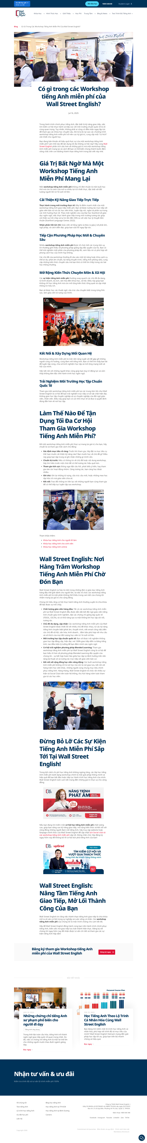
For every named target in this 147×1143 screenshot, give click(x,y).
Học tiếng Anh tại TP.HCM (56, 1107)
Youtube (109, 1118)
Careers (49, 1115)
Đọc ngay (28, 1049)
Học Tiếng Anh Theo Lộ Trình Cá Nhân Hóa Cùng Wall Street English (106, 1020)
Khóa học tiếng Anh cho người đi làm (60, 540)
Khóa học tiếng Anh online (55, 547)
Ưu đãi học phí (22, 1115)
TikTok (127, 1118)
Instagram (101, 1118)
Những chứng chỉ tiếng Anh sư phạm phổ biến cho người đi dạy (45, 1020)
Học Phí (78, 13)
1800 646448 (107, 4)
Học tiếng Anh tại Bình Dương (57, 1111)
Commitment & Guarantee (86, 1129)
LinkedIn (116, 1118)
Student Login (125, 4)
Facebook (93, 1118)
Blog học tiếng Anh (53, 1103)
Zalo (122, 1118)
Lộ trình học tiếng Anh (25, 1111)
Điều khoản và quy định (105, 1129)
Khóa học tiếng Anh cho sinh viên (58, 543)
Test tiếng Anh (22, 1107)
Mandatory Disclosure (121, 1132)
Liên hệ (19, 1119)
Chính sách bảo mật (122, 1129)
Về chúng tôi (22, 1103)
